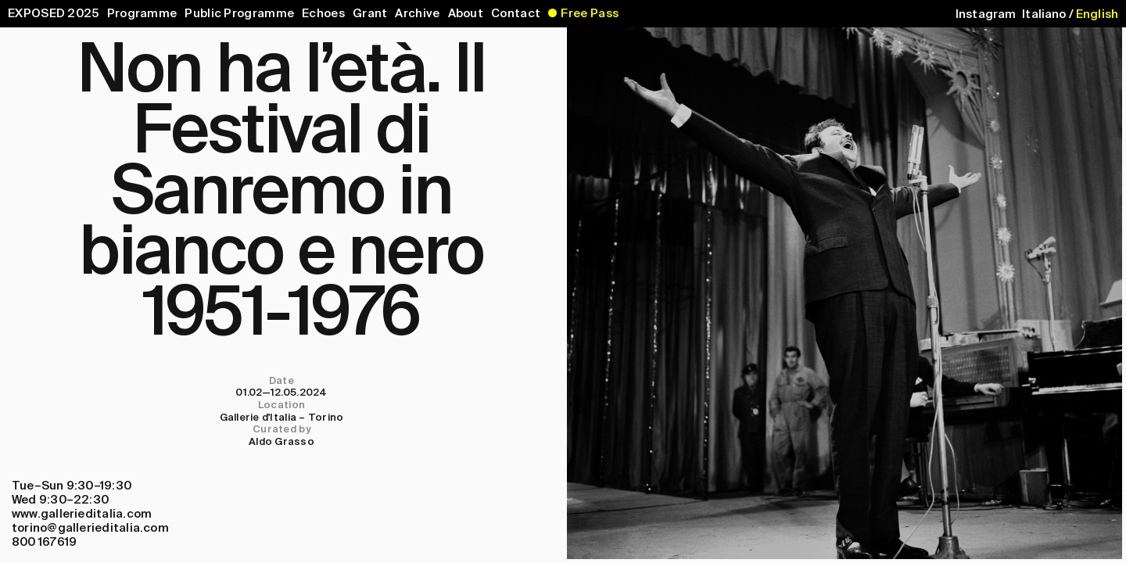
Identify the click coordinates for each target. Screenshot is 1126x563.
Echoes (323, 13)
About (466, 13)
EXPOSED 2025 (53, 13)
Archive (417, 13)
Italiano (1044, 14)
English (1097, 14)
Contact (515, 13)
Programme (142, 13)
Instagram (986, 14)
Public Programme (239, 13)
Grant (370, 13)
